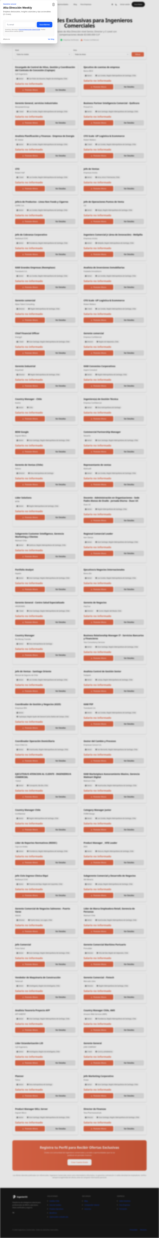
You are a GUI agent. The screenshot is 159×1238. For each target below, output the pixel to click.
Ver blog (51, 39)
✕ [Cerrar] (53, 4)
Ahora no (6, 39)
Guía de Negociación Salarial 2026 (29, 29)
